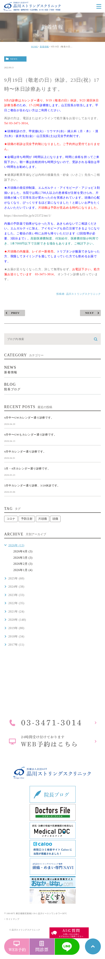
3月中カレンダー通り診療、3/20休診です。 (32, 485)
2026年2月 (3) (23, 563)
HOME (34, 46)
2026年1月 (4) (23, 570)
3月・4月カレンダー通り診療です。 (27, 468)
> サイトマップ (11, 919)
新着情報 (44, 46)
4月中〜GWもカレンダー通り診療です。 (30, 434)
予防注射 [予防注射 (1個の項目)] (27, 518)
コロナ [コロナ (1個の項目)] (10, 518)
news (14, 59)
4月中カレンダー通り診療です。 (25, 451)
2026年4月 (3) (23, 551)
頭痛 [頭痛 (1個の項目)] (55, 518)
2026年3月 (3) (23, 557)
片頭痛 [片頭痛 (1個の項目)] (42, 518)
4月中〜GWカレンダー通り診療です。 (29, 417)
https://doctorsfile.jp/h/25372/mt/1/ (27, 215)
